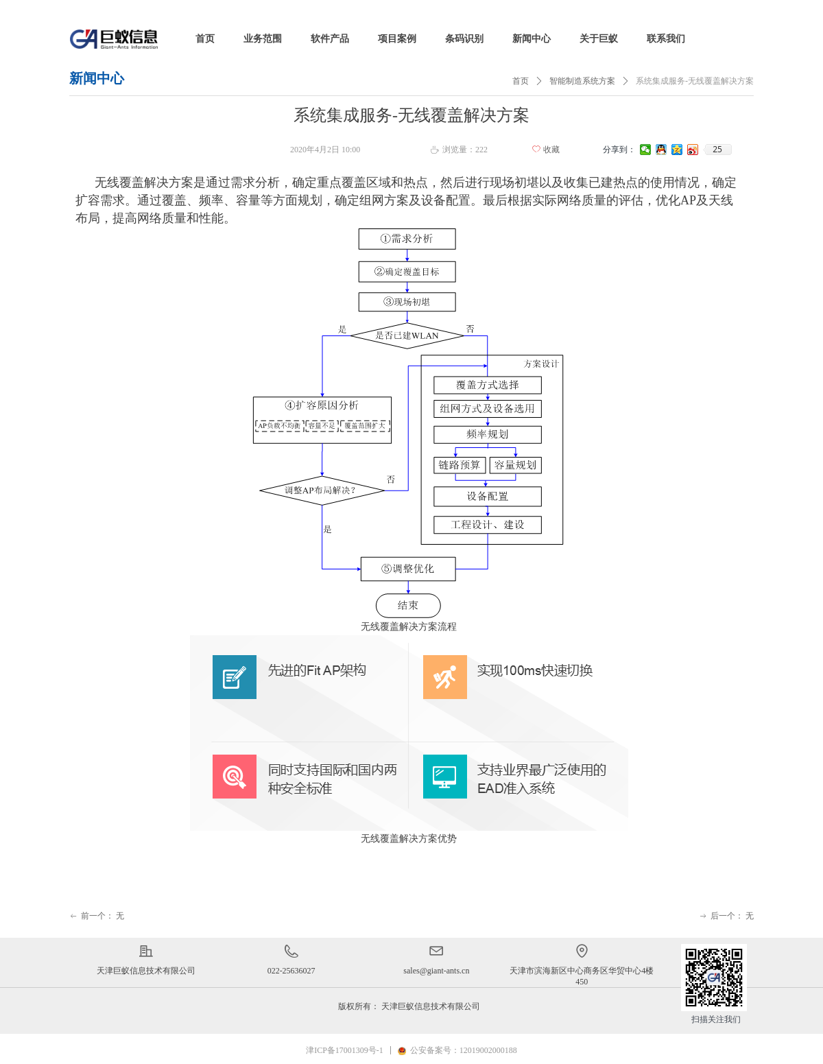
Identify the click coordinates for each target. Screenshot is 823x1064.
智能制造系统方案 (582, 81)
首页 (520, 81)
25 (717, 149)
